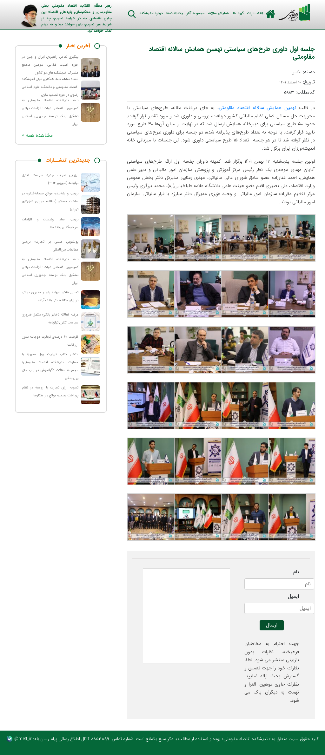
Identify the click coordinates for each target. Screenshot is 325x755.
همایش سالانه (218, 13)
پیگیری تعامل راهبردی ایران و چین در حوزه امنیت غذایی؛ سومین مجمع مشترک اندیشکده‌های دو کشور (50, 64)
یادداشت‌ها (174, 13)
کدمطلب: (299, 92)
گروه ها (238, 13)
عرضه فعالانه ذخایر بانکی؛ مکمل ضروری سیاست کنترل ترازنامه (50, 318)
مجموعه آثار (195, 13)
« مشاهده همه (37, 135)
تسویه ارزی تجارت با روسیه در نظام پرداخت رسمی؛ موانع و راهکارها (50, 391)
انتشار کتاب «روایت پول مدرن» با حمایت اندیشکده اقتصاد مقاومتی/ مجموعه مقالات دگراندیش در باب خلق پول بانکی (50, 366)
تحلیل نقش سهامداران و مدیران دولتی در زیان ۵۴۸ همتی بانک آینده (50, 296)
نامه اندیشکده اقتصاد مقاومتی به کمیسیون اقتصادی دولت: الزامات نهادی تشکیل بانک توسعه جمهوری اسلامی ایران (50, 112)
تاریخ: (297, 82)
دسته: (303, 72)
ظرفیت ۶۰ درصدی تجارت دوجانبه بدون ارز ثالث (50, 341)
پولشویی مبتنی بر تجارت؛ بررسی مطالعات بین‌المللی (50, 245)
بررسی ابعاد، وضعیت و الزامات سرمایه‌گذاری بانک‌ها (50, 223)
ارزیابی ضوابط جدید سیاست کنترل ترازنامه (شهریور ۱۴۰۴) (50, 179)
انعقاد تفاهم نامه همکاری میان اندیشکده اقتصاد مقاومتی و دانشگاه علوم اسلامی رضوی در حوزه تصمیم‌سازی (50, 87)
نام (296, 572)
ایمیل (293, 596)
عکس (296, 72)
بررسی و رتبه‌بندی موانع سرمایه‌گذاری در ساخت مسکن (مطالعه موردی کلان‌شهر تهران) (50, 201)
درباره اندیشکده (151, 13)
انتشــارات (255, 13)
